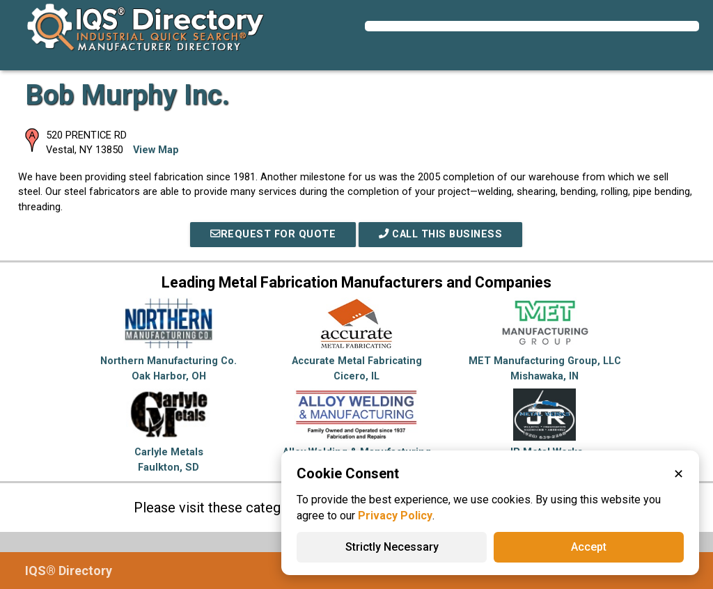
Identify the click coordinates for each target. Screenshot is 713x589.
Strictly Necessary (392, 546)
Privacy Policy (395, 515)
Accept (588, 546)
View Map (156, 150)
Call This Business (440, 234)
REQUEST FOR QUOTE (273, 234)
